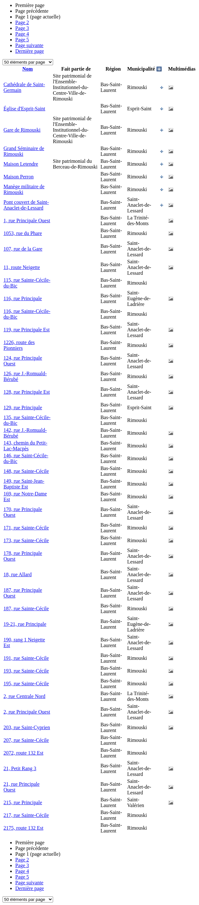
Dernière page (29, 51)
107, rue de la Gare (22, 249)
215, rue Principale (22, 802)
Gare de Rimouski (21, 130)
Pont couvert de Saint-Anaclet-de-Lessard (26, 205)
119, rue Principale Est (26, 329)
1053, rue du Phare (22, 233)
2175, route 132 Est (23, 828)
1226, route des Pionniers (19, 345)
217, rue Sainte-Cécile (26, 815)
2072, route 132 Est (23, 753)
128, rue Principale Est (26, 392)
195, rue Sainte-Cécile (26, 683)
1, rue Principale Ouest (26, 220)
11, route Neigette (21, 267)
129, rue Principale (22, 407)
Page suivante (29, 45)
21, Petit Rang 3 (19, 768)
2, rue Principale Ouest (26, 712)
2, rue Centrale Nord (24, 696)
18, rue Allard (17, 574)
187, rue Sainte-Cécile (26, 608)
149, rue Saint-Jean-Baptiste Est (23, 483)
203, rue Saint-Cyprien (26, 727)
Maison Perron (18, 176)
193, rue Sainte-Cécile (26, 671)
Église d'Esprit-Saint (24, 108)
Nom (27, 69)
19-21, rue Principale (24, 624)
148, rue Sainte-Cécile (26, 471)
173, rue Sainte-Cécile (26, 540)
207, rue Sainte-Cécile (26, 740)
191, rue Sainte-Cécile (26, 658)
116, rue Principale (22, 298)
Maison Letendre (20, 164)
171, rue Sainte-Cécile (26, 527)
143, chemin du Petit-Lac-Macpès (25, 445)
